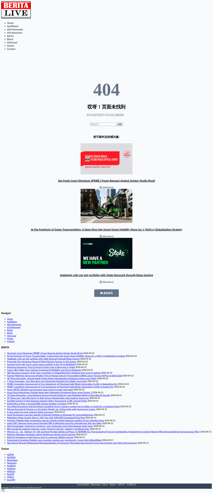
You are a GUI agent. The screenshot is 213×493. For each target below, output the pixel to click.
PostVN (10, 474)
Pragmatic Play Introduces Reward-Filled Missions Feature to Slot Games (41, 361)
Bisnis (10, 39)
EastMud (11, 465)
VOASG (10, 477)
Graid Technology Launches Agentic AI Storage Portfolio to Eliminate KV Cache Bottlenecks (50, 414)
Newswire (12, 463)
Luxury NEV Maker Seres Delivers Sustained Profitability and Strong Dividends (44, 370)
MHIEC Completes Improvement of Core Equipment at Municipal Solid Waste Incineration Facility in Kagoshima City (62, 384)
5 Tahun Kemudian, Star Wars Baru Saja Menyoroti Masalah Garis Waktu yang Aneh (47, 381)
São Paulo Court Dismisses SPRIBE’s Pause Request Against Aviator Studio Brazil (106, 180)
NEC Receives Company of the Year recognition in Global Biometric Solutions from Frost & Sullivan (54, 372)
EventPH (11, 479)
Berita (10, 36)
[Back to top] (3, 490)
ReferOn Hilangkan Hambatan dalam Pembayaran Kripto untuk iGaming (41, 434)
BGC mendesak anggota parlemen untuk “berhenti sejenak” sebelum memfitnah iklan (48, 428)
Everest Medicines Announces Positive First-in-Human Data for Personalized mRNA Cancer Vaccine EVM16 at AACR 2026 (64, 375)
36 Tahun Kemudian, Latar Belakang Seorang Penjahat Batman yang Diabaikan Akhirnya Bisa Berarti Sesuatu (58, 395)
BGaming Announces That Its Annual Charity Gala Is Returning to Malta (41, 367)
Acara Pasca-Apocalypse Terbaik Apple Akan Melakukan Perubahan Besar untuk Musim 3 (49, 392)
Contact (11, 49)
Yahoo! (105, 485)
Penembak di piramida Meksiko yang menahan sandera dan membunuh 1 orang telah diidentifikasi (54, 440)
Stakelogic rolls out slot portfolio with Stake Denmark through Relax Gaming (106, 275)
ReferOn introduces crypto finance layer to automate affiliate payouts (40, 437)
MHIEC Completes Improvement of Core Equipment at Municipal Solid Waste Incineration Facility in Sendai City (60, 386)
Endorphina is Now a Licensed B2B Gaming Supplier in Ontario (37, 403)
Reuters (113, 485)
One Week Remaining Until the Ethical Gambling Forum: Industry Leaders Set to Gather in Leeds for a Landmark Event (63, 406)
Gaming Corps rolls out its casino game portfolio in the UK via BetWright (41, 364)
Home (10, 23)
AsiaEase (11, 468)
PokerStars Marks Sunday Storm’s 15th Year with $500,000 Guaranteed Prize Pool (46, 417)
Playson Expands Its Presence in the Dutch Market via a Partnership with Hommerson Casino (51, 409)
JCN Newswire (14, 32)
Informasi (12, 42)
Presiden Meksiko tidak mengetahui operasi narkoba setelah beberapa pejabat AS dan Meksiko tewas (55, 420)
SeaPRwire (12, 26)
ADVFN (10, 454)
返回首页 (106, 293)
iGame (10, 45)
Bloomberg (12, 460)
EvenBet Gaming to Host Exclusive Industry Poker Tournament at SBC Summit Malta (47, 400)
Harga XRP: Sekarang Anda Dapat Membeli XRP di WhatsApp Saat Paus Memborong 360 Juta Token (54, 423)
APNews (121, 485)
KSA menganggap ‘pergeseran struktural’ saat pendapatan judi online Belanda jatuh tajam (50, 426)
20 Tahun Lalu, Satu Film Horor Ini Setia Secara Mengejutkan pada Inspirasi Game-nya (48, 398)
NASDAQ (11, 457)
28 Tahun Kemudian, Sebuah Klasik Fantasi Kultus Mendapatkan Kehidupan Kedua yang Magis (52, 378)
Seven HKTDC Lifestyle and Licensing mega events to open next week (40, 389)
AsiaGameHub (83, 485)
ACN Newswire (15, 29)
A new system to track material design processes (30, 412)
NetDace (11, 471)
